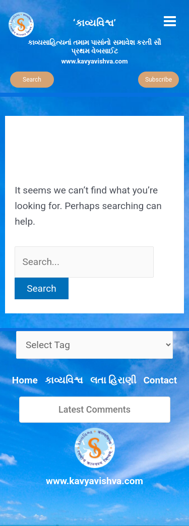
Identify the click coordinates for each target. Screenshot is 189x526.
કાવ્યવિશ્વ (64, 380)
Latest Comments (94, 409)
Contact (160, 380)
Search (32, 79)
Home (25, 380)
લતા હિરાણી (113, 380)
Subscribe (158, 79)
